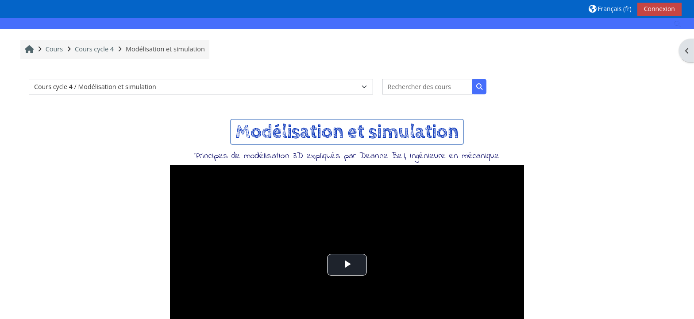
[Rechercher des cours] (427, 86)
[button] (609, 9)
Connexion (659, 8)
